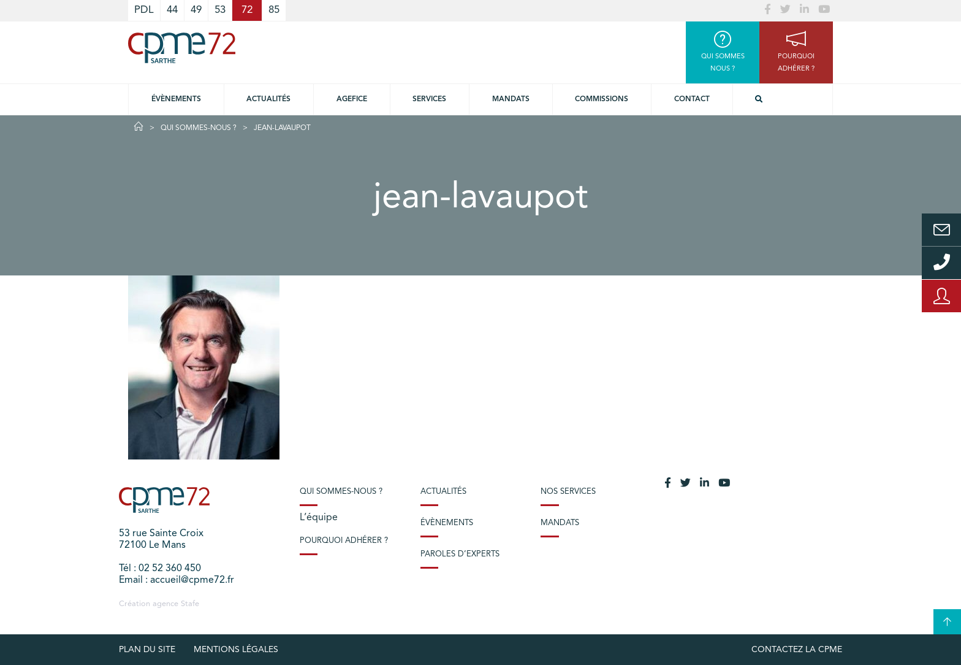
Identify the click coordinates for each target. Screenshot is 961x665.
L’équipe (319, 518)
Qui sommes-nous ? (199, 128)
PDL (144, 10)
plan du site (147, 649)
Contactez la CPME (796, 649)
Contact (692, 99)
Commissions (601, 99)
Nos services (568, 492)
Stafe (190, 604)
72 (247, 10)
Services (429, 99)
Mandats (511, 99)
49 (196, 10)
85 (273, 10)
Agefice (351, 99)
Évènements (176, 99)
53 (220, 10)
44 (172, 10)
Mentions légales (236, 649)
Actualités (268, 99)
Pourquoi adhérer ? (344, 541)
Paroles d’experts (459, 554)
